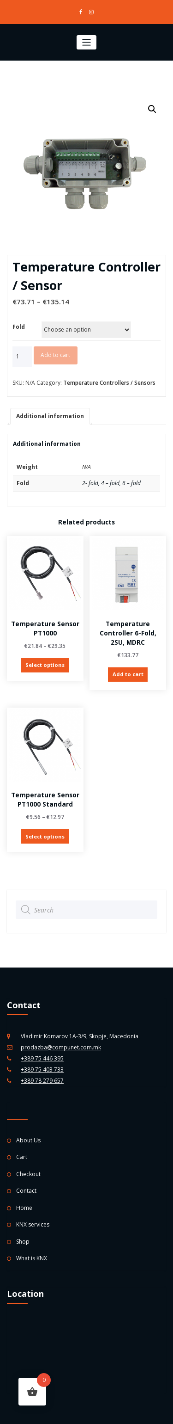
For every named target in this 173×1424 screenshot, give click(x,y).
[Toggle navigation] (86, 42)
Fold (18, 327)
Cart (21, 1155)
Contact (26, 1189)
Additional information (50, 416)
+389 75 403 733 (42, 1068)
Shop (23, 1240)
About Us (28, 1139)
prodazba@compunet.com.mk (61, 1045)
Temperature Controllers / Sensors (109, 383)
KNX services (32, 1223)
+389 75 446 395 (42, 1056)
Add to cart (55, 355)
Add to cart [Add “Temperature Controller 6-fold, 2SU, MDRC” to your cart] (128, 674)
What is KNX (31, 1257)
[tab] (50, 416)
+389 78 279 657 (42, 1079)
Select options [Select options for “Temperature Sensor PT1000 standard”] (45, 835)
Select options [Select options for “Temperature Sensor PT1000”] (45, 664)
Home (24, 1206)
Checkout (28, 1173)
